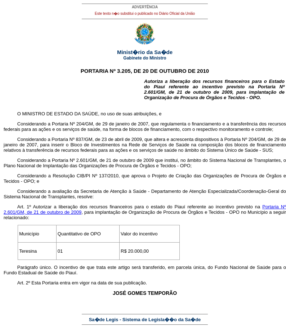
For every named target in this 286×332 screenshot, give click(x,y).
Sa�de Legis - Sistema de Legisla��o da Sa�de (145, 319)
